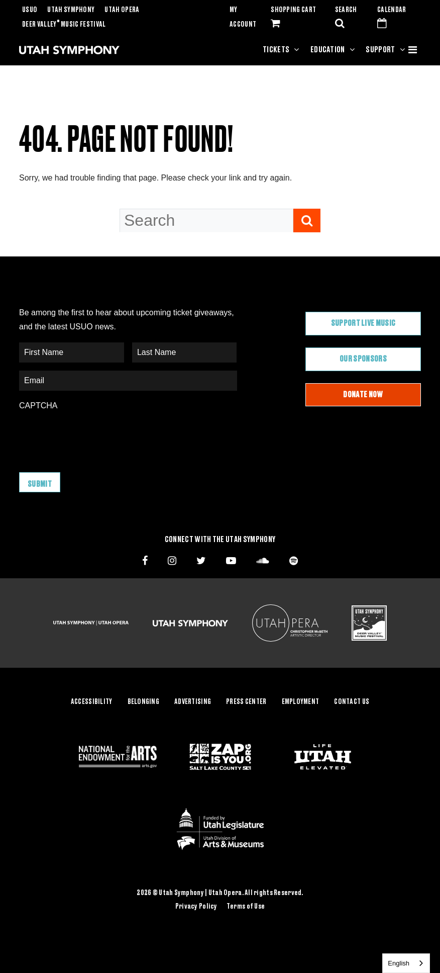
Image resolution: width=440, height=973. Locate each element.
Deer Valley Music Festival (64, 24)
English (398, 963)
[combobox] (406, 963)
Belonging (144, 700)
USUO (29, 10)
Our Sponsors (363, 359)
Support (380, 50)
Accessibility (92, 700)
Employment (300, 700)
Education (327, 50)
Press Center (246, 700)
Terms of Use (246, 905)
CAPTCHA (38, 405)
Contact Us (351, 700)
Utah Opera (121, 10)
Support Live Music (363, 323)
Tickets (276, 50)
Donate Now (363, 395)
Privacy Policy (196, 905)
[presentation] (95, 436)
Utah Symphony (70, 10)
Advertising (192, 700)
